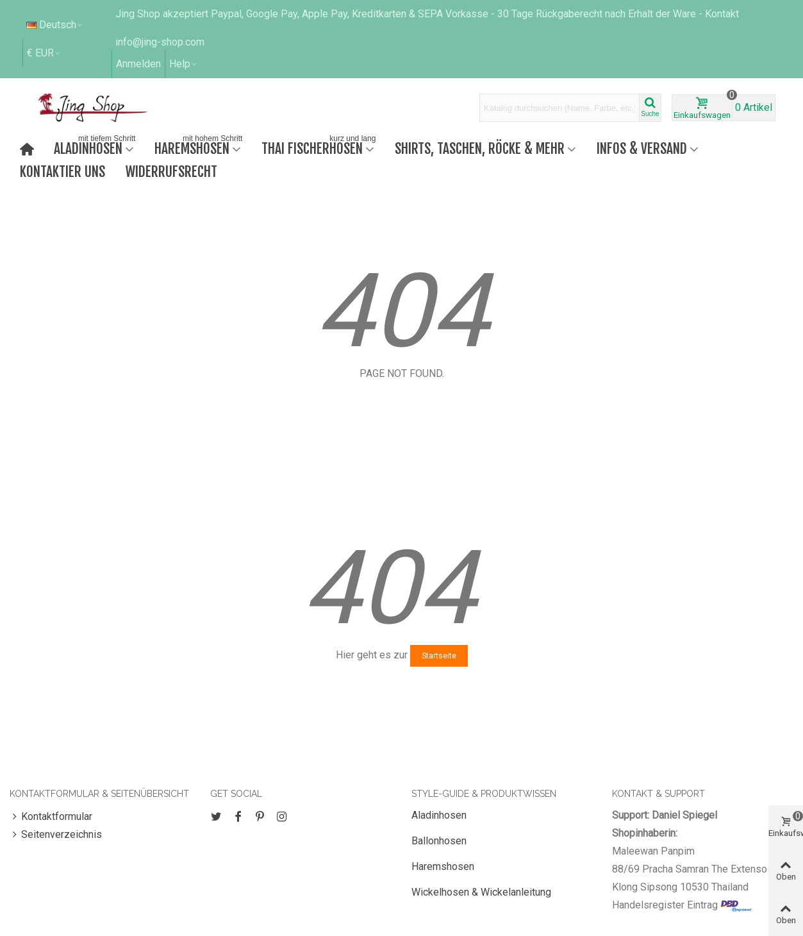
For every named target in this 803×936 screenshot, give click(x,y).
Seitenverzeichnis (56, 834)
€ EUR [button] (44, 53)
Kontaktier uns (62, 171)
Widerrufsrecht (171, 171)
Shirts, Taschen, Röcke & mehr (480, 148)
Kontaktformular (51, 816)
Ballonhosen (439, 841)
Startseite (439, 655)
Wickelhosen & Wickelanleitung (481, 892)
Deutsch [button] (55, 25)
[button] (183, 64)
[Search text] (559, 107)
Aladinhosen (96, 147)
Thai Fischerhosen (319, 147)
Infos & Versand (642, 148)
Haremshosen (199, 147)
